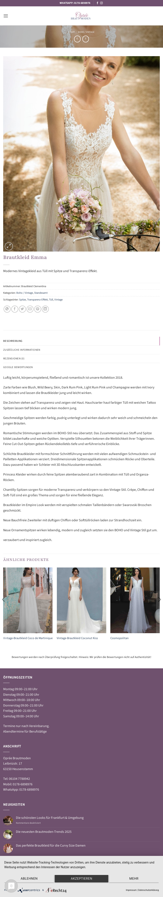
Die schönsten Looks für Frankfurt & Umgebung (50, 818)
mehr (135, 879)
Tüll (51, 300)
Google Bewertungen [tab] (18, 367)
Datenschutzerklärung (148, 890)
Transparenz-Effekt (37, 300)
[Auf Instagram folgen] (101, 3)
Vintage (58, 300)
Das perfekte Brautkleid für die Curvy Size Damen (51, 846)
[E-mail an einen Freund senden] (30, 309)
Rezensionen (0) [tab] (13, 358)
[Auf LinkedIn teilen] (45, 309)
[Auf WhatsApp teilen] (7, 309)
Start (72, 32)
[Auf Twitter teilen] (22, 309)
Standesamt (41, 293)
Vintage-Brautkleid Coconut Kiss (77, 638)
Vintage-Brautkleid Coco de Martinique (28, 638)
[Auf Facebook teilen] (14, 309)
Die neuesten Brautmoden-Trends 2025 (44, 832)
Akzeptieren (81, 879)
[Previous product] (85, 39)
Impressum (131, 890)
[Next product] (77, 39)
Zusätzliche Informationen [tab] (21, 350)
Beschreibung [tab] (12, 341)
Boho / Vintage (86, 32)
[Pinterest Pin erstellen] (37, 309)
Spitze (22, 300)
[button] (5, 16)
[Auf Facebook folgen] (97, 3)
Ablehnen (27, 879)
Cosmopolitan (119, 638)
